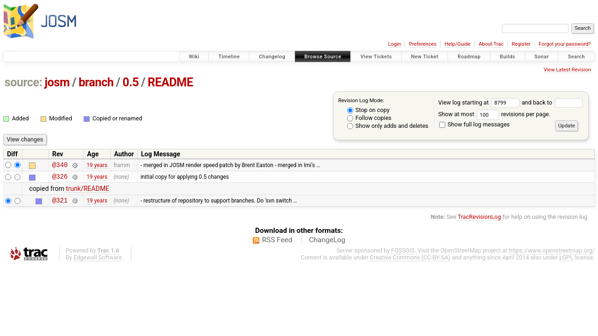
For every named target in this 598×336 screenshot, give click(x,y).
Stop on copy (368, 109)
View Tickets (376, 57)
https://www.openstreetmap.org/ (552, 254)
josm (57, 82)
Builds (507, 57)
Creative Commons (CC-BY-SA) (410, 261)
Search (576, 57)
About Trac (491, 44)
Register (521, 44)
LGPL (566, 261)
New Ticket (425, 57)
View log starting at (480, 102)
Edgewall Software (97, 261)
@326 (60, 179)
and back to (552, 102)
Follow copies (369, 117)
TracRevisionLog (479, 220)
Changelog (272, 57)
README (170, 82)
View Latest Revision (567, 70)
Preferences (422, 44)
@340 (60, 165)
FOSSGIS (402, 254)
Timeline (229, 57)
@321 (60, 204)
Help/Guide (457, 44)
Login (394, 44)
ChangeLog (327, 244)
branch (96, 82)
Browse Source (323, 57)
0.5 (130, 82)
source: (24, 82)
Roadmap (469, 57)
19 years (96, 165)
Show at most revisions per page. (494, 114)
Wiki (194, 57)
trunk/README (87, 191)
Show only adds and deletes (387, 125)
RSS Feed (277, 244)
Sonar (541, 57)
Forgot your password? (565, 44)
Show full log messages (474, 124)
